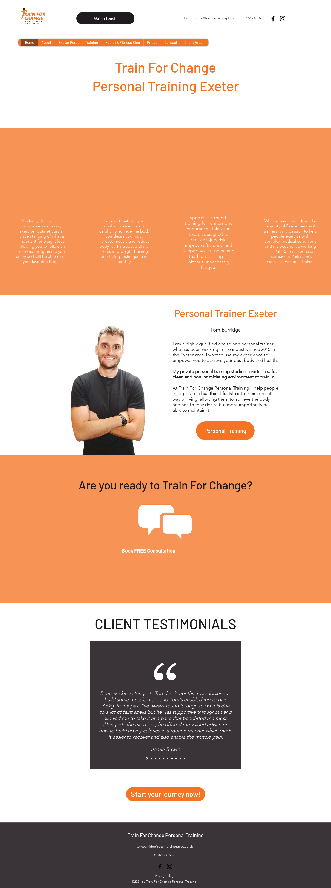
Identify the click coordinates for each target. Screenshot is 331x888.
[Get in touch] (105, 18)
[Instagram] (282, 18)
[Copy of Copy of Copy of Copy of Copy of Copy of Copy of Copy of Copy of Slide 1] (180, 758)
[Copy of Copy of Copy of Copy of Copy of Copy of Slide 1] (167, 758)
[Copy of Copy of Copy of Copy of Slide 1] (159, 758)
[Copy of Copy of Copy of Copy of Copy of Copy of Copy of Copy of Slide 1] (176, 758)
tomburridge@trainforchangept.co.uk (211, 18)
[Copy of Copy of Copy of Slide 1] (155, 758)
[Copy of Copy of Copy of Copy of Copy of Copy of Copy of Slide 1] (172, 758)
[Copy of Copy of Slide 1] (151, 758)
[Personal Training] (225, 430)
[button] (78, 42)
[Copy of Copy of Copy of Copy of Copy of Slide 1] (163, 758)
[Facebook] (273, 18)
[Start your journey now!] (165, 794)
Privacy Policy (164, 876)
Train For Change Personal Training (166, 835)
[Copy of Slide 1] (147, 758)
